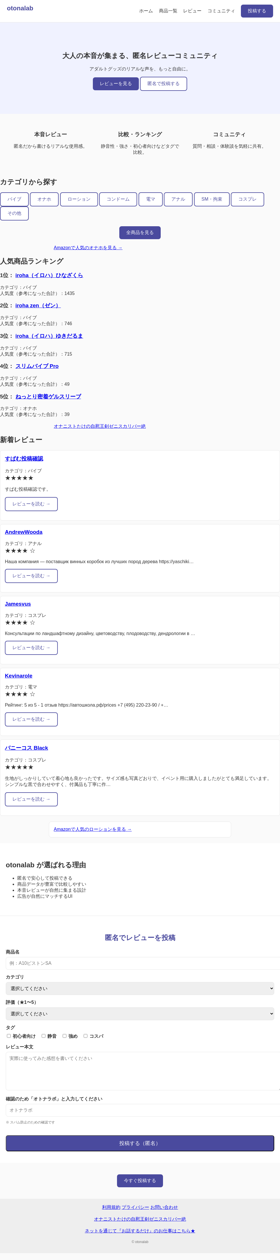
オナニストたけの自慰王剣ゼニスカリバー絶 (100, 426)
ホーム (146, 10)
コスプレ (247, 199)
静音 (49, 1036)
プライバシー (135, 1214)
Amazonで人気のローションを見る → (93, 829)
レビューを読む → (31, 503)
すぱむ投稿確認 (24, 459)
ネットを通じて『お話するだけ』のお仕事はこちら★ (140, 1237)
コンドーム (118, 199)
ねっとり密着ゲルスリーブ (48, 397)
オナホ (44, 199)
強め (70, 1036)
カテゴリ (15, 977)
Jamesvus (18, 604)
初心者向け (21, 1036)
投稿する (257, 10)
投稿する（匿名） (140, 1150)
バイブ (14, 199)
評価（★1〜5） (22, 1002)
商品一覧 (168, 10)
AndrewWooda (24, 532)
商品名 (13, 952)
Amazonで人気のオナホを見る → (88, 247)
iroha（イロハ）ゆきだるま (49, 336)
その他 (14, 213)
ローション (79, 199)
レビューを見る (116, 83)
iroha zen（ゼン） (38, 305)
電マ (150, 199)
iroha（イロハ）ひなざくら (49, 275)
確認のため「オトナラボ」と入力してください (54, 1105)
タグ (10, 1027)
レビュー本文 (19, 1046)
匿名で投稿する (163, 83)
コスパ (93, 1036)
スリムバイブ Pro (37, 366)
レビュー (192, 10)
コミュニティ (221, 10)
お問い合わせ (164, 1214)
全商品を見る (140, 232)
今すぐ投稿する (140, 1187)
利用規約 (111, 1214)
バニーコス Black (26, 748)
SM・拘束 (212, 199)
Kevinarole (18, 676)
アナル (178, 199)
